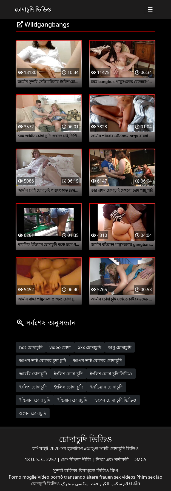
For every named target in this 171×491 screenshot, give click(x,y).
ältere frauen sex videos (110, 477)
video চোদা (60, 347)
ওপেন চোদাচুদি (32, 413)
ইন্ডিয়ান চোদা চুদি (34, 400)
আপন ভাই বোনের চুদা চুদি (42, 360)
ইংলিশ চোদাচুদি (33, 387)
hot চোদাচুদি (30, 347)
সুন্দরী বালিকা (65, 470)
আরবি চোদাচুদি (33, 374)
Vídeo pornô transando (61, 477)
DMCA (139, 459)
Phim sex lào (149, 477)
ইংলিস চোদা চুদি (68, 387)
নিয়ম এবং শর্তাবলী (113, 459)
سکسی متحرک (75, 484)
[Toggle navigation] (150, 9)
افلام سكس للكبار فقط (111, 484)
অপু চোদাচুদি (119, 347)
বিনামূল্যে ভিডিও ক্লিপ (98, 470)
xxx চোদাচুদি (89, 347)
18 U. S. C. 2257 (41, 459)
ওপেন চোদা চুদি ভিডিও (115, 400)
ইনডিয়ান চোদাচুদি (106, 387)
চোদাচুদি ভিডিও (33, 9)
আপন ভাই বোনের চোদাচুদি (97, 360)
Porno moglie (22, 477)
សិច (136, 484)
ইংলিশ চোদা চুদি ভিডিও (111, 374)
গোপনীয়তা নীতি (76, 459)
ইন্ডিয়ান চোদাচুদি (72, 400)
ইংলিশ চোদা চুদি (68, 374)
